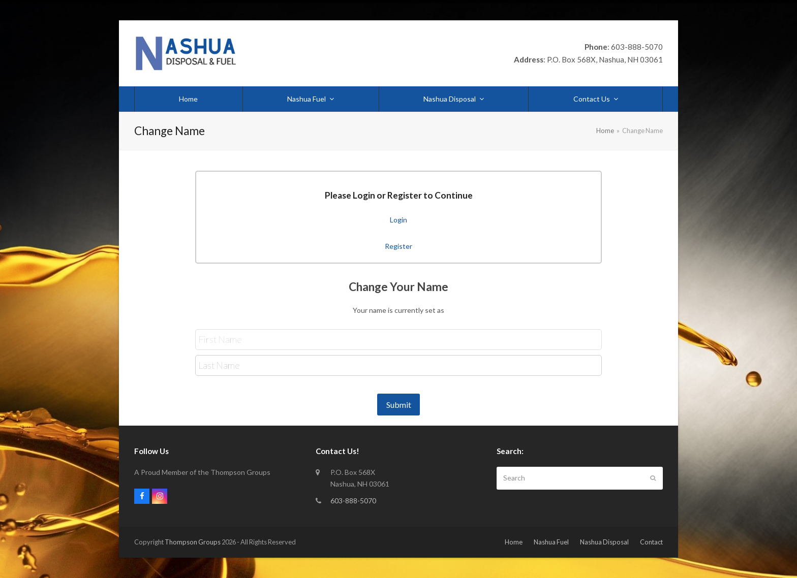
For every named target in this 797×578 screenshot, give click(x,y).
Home (514, 542)
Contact (651, 542)
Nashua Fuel (551, 542)
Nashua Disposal (604, 542)
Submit (398, 404)
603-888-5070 (353, 500)
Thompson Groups (193, 542)
